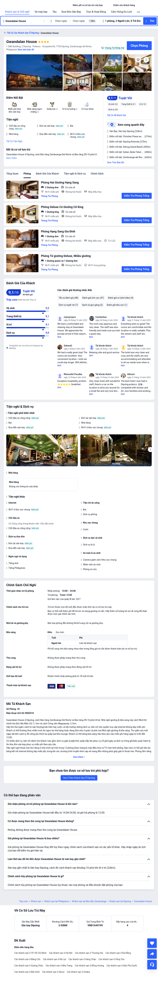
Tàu (54, 11)
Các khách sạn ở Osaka (78, 972)
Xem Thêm (11, 158)
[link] (88, 5)
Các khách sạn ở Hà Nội (60, 953)
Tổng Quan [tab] (12, 173)
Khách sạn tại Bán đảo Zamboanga (89, 901)
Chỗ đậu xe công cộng (19, 418)
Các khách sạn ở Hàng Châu (82, 959)
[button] (108, 5)
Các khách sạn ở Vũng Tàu (111, 959)
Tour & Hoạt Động (96, 11)
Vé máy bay (40, 11)
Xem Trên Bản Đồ (115, 162)
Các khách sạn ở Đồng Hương (89, 965)
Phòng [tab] (27, 173)
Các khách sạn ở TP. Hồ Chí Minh (30, 953)
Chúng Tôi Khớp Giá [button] (114, 48)
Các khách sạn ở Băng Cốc (27, 959)
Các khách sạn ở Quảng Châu (28, 965)
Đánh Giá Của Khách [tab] (47, 173)
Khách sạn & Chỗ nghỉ (17, 11)
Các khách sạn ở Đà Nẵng (118, 953)
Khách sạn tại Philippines (56, 901)
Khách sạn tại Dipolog (120, 901)
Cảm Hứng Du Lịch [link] (121, 11)
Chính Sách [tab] (97, 173)
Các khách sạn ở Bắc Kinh (27, 972)
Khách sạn (36, 901)
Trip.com (23, 901)
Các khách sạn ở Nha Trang (59, 965)
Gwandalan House (21, 41)
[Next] (150, 449)
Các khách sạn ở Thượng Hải (89, 953)
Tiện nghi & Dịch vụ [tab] (75, 173)
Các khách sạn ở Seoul (53, 972)
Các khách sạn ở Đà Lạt (54, 959)
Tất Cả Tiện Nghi (14, 141)
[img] (34, 72)
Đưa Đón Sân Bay (71, 11)
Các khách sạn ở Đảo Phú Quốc (121, 965)
